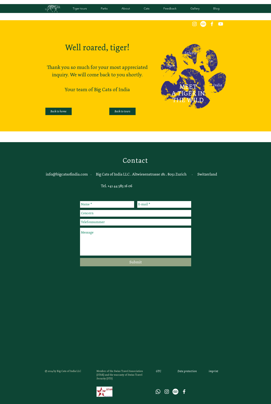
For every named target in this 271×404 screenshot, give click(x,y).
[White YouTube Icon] (221, 24)
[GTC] (158, 371)
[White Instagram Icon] (194, 24)
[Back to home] (58, 111)
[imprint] (213, 371)
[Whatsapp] (158, 392)
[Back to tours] (122, 111)
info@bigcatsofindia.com (67, 174)
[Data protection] (187, 371)
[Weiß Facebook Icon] (212, 24)
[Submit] (135, 262)
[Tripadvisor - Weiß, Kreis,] (203, 24)
